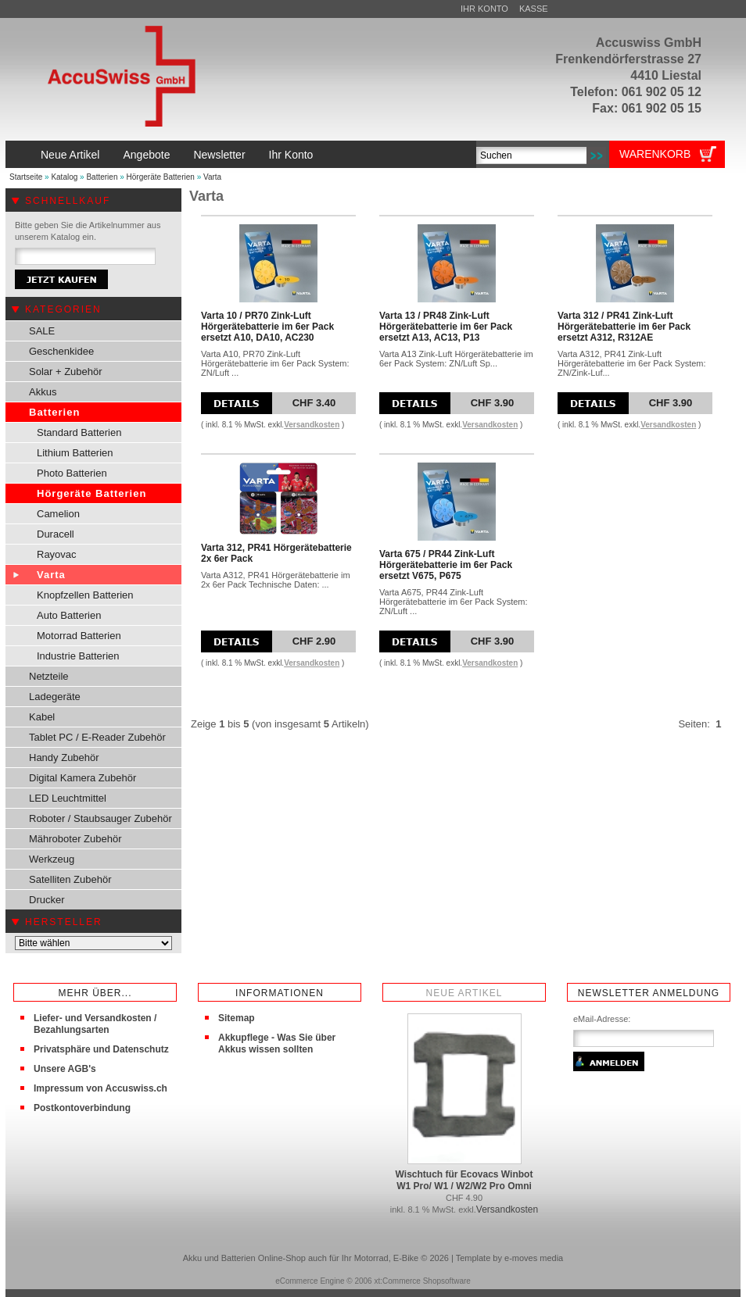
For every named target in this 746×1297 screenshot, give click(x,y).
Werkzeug (51, 859)
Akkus (42, 392)
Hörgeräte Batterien (161, 177)
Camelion (58, 514)
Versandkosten (311, 424)
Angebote (146, 154)
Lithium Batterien (75, 453)
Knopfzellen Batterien (85, 595)
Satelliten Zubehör (70, 879)
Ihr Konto (484, 8)
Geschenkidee (61, 351)
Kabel (42, 717)
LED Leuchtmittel (67, 798)
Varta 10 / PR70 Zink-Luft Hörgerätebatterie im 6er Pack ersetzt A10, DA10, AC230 (267, 326)
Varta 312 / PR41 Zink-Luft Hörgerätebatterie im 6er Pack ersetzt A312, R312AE (624, 326)
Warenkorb (654, 154)
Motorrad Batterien (79, 635)
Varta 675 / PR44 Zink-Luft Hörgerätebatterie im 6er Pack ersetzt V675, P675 (445, 564)
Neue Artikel (70, 154)
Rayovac (57, 554)
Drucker (47, 900)
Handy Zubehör (64, 757)
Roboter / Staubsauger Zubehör (100, 818)
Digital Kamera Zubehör (82, 778)
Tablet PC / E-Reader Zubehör (97, 737)
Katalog (64, 177)
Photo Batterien (72, 473)
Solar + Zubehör (65, 371)
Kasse (533, 8)
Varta (212, 177)
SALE (42, 331)
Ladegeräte (55, 696)
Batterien (101, 177)
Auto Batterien (69, 615)
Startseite (25, 177)
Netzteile (49, 676)
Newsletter (219, 154)
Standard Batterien (79, 432)
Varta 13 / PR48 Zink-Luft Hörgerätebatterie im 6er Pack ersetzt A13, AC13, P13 (445, 326)
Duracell (55, 534)
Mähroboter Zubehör (75, 839)
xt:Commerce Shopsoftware (422, 1281)
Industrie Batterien (78, 656)
